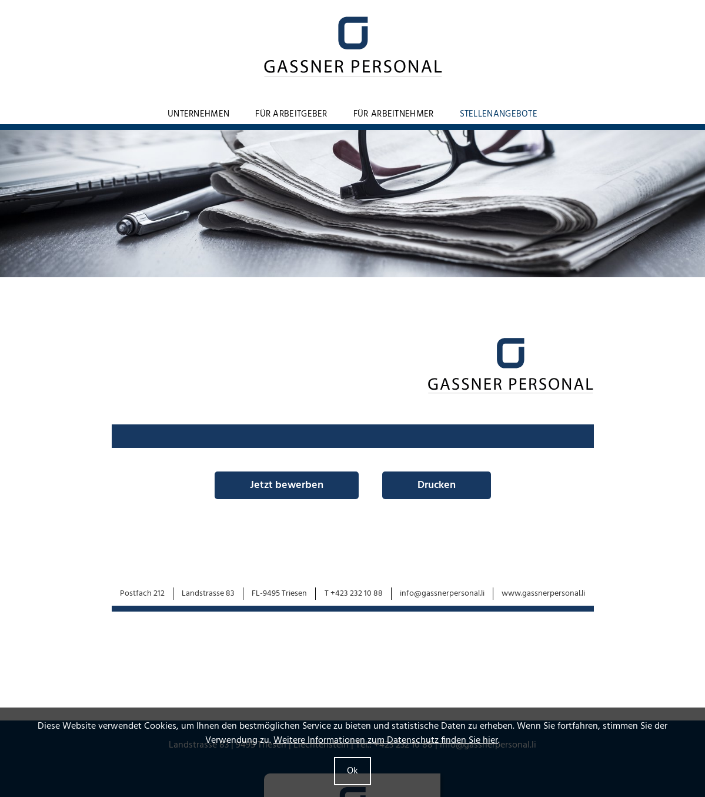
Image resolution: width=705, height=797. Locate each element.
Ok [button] (352, 771)
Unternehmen (198, 114)
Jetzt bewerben (286, 485)
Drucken (436, 485)
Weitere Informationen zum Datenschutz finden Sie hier (385, 740)
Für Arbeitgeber (291, 114)
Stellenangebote (499, 114)
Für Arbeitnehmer (393, 114)
